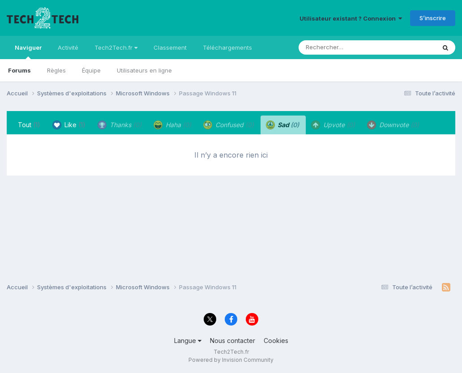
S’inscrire (432, 17)
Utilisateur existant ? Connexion (350, 18)
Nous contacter (232, 340)
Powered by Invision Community (231, 359)
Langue (187, 340)
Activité (68, 47)
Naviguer (28, 51)
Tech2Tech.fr (115, 47)
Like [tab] (69, 124)
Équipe (91, 70)
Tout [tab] (29, 125)
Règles (56, 70)
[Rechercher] (341, 47)
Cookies (276, 340)
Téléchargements (227, 47)
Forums (19, 70)
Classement (170, 47)
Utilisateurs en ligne (144, 70)
